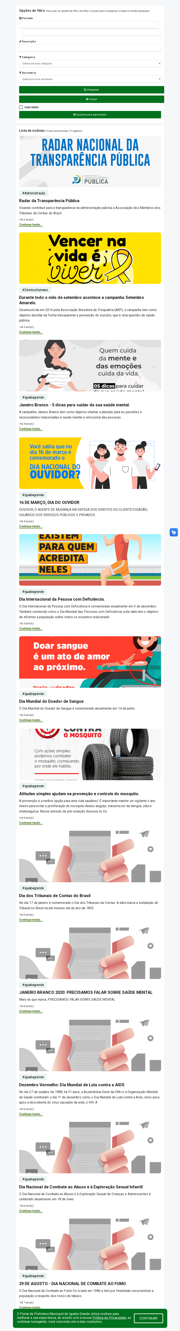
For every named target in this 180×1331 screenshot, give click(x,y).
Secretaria (27, 72)
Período (26, 18)
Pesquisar (91, 89)
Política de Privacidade (109, 1318)
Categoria (27, 57)
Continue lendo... (31, 224)
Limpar (91, 99)
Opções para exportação (89, 114)
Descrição (27, 41)
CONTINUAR (148, 1318)
